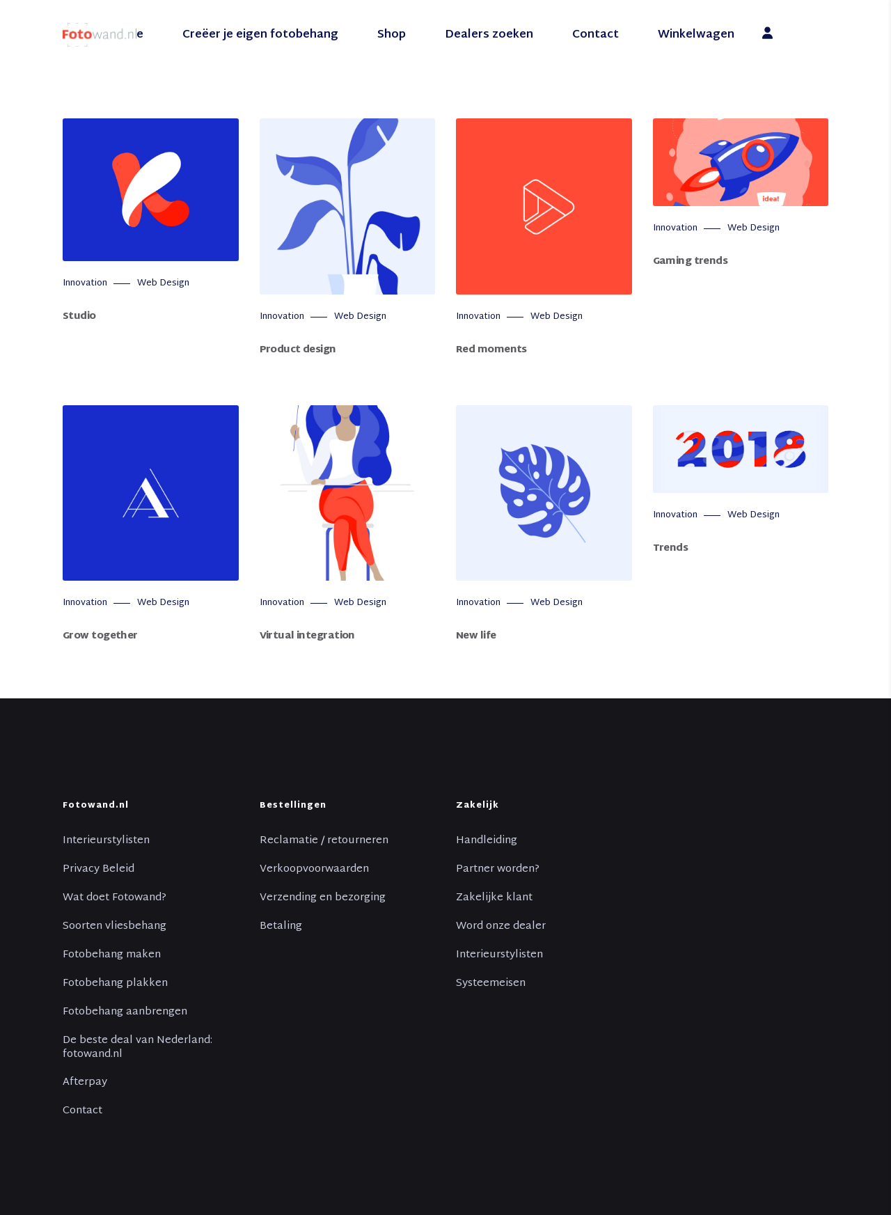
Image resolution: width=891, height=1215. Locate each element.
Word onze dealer (501, 927)
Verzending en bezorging (323, 898)
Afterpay (85, 1083)
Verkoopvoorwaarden (314, 870)
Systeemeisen (491, 984)
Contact (82, 1111)
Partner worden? (497, 870)
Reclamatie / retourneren (324, 841)
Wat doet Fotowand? (114, 898)
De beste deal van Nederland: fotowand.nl (137, 1048)
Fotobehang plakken (115, 984)
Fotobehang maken (112, 955)
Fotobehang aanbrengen (125, 1012)
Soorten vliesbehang (114, 927)
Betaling (281, 927)
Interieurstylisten (106, 841)
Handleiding (486, 841)
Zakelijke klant (494, 898)
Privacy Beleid (98, 870)
